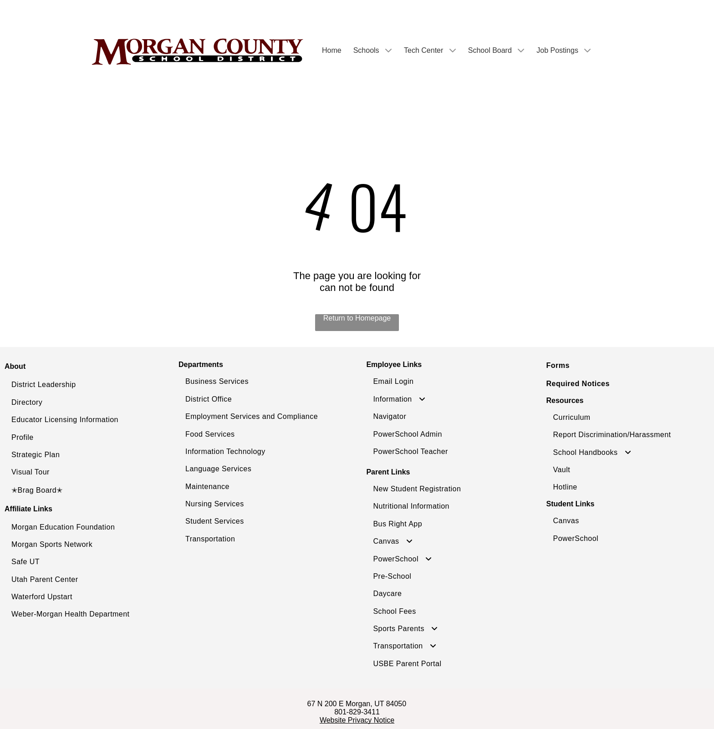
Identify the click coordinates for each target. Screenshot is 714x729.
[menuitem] (78, 384)
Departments (200, 364)
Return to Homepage (357, 318)
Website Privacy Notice (357, 720)
